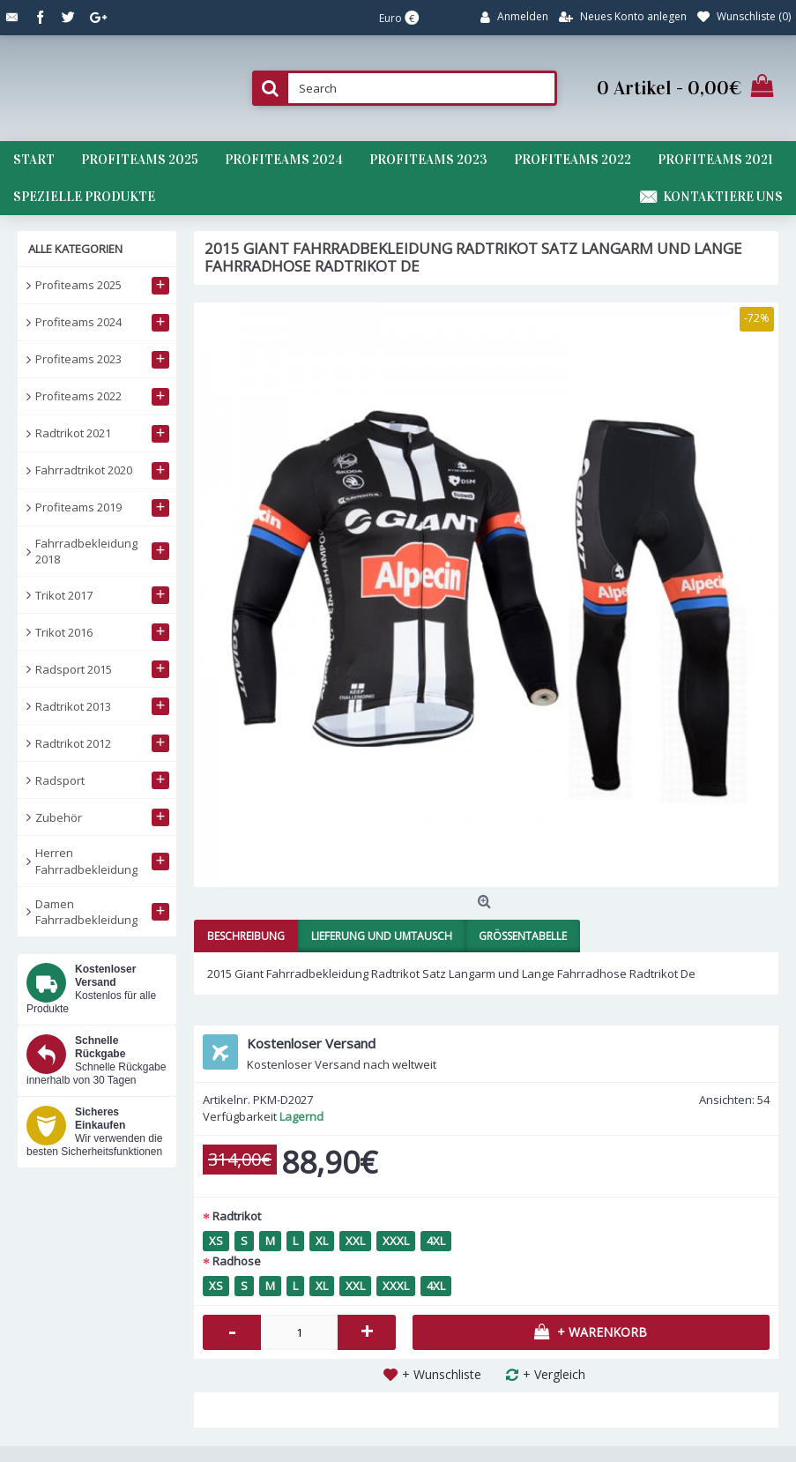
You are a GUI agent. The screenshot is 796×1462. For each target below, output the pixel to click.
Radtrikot (236, 1216)
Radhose (236, 1261)
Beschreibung (246, 936)
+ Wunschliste (441, 1374)
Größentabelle (523, 936)
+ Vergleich (554, 1374)
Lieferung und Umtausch (381, 936)
